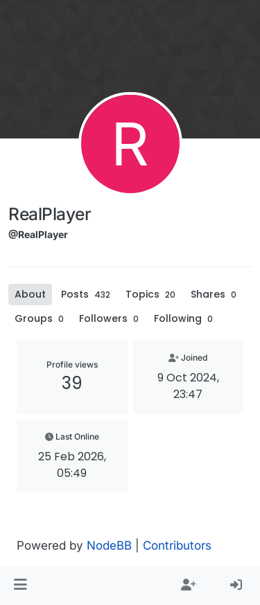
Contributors (177, 545)
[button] (20, 585)
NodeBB (109, 545)
